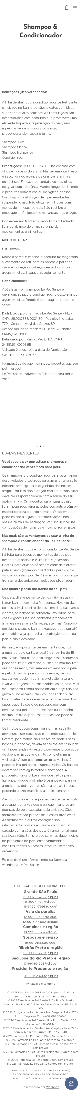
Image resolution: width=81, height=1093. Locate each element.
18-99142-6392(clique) (41, 976)
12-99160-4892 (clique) (40, 922)
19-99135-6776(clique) (41, 932)
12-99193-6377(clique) (40, 917)
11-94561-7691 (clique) (40, 906)
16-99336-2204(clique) (40, 953)
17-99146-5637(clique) (41, 963)
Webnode (52, 1087)
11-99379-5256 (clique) (40, 897)
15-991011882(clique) (40, 942)
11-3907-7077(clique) (41, 901)
